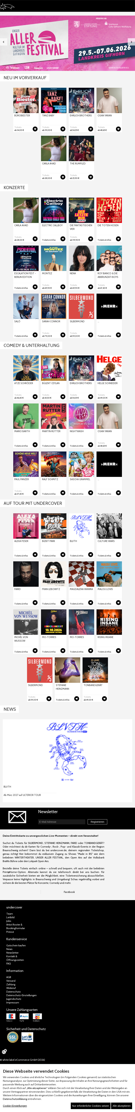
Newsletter (12, 952)
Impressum (12, 1002)
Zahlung (10, 984)
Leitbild (10, 917)
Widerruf (11, 988)
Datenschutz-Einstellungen (21, 995)
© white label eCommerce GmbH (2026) (22, 1059)
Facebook (69, 892)
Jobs (8, 921)
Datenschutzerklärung (15, 1099)
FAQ (8, 963)
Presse (10, 931)
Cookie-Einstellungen (15, 1106)
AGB (8, 977)
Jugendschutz (13, 999)
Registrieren (97, 821)
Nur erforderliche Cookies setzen (90, 1105)
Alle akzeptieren (121, 1105)
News (9, 949)
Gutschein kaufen (16, 945)
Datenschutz (13, 991)
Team (9, 913)
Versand (10, 980)
